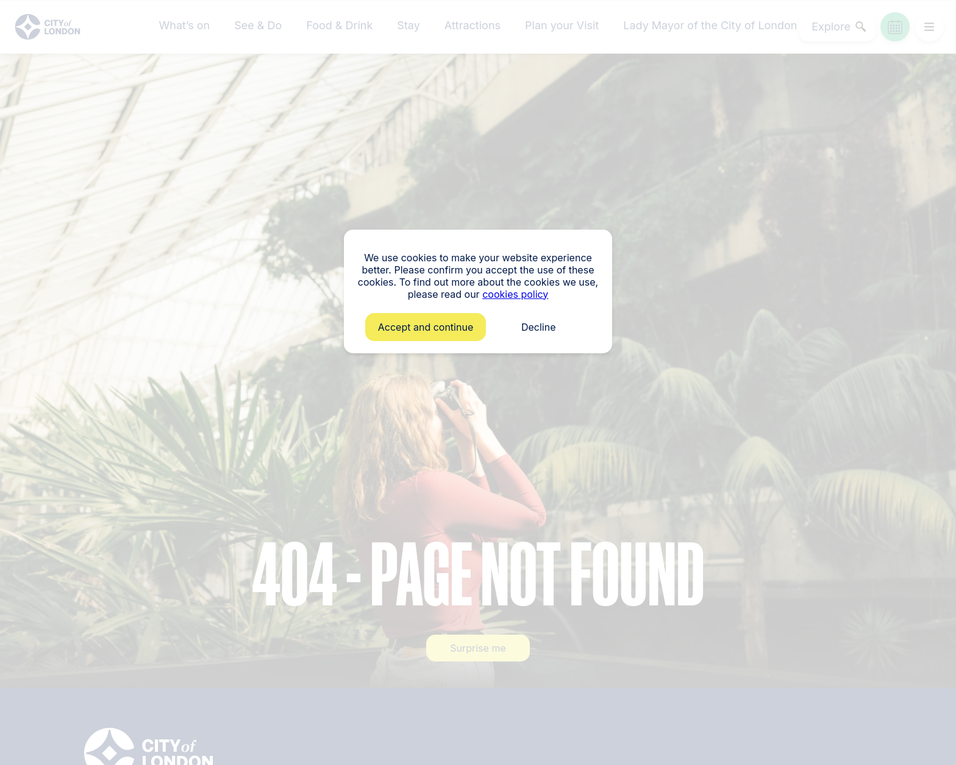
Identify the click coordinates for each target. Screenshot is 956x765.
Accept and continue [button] (425, 327)
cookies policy (515, 294)
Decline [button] (538, 327)
